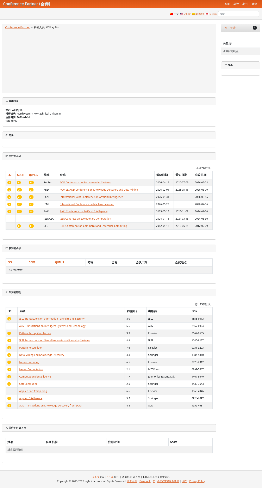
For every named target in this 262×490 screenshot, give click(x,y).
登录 (254, 4)
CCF (9, 175)
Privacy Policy (197, 481)
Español (200, 13)
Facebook (145, 481)
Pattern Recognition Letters (35, 333)
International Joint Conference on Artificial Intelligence (91, 197)
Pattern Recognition (30, 347)
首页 (227, 4)
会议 (236, 4)
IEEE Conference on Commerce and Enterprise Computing (93, 226)
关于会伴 (132, 481)
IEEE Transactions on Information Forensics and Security (52, 318)
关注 (240, 28)
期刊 (245, 4)
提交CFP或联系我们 (168, 481)
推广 (184, 481)
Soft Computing (28, 384)
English (187, 13)
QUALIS (33, 175)
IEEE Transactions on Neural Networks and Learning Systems (54, 340)
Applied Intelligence (30, 398)
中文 (176, 13)
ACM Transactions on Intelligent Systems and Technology (52, 326)
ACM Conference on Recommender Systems (85, 182)
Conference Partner (17, 27)
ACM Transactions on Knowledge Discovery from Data (50, 405)
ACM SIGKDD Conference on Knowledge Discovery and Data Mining (99, 189)
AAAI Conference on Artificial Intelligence (83, 211)
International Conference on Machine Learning (87, 204)
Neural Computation (31, 369)
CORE (20, 175)
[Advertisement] (109, 61)
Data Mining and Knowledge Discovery (41, 355)
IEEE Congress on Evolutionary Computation (85, 218)
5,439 (96, 477)
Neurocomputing (29, 362)
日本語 (213, 13)
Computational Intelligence (35, 376)
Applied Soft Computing (33, 391)
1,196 (110, 477)
